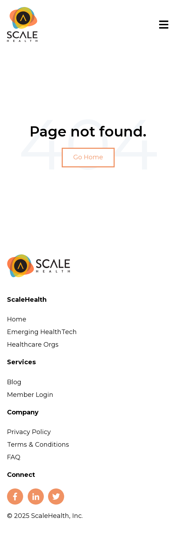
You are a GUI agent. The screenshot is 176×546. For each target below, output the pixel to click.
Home (16, 319)
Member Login (30, 395)
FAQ (13, 457)
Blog (14, 382)
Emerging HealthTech (42, 332)
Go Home (88, 157)
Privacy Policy (29, 432)
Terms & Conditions (38, 444)
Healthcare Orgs (33, 344)
